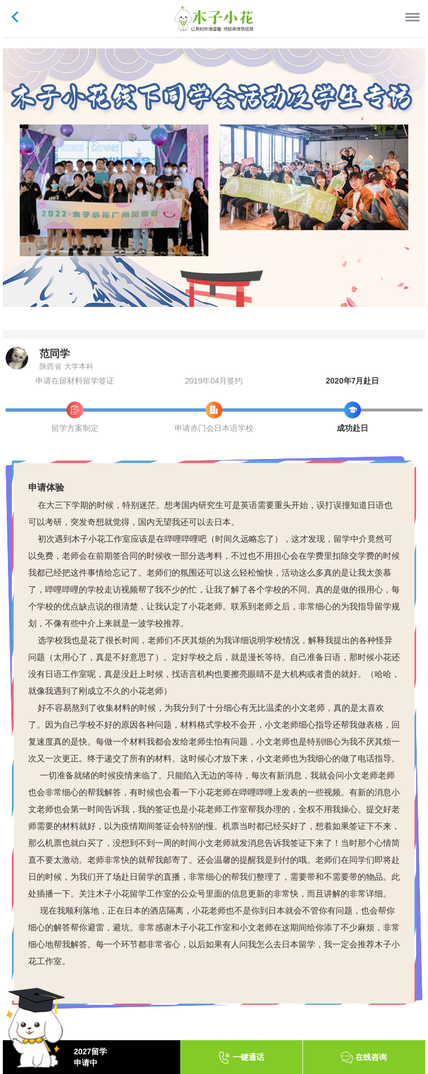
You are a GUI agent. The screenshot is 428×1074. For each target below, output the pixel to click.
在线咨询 (364, 1057)
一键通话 (241, 1057)
